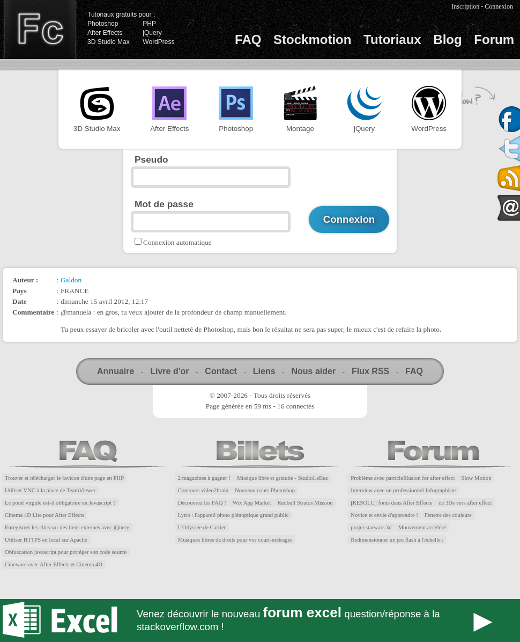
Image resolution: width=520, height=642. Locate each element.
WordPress (158, 42)
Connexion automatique (177, 242)
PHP (149, 23)
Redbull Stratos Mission (305, 503)
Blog (447, 39)
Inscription (465, 6)
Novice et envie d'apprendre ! (384, 515)
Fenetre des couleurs (448, 515)
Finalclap (39, 29)
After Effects (104, 33)
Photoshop (102, 23)
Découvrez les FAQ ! (202, 503)
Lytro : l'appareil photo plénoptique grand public (233, 515)
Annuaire (115, 371)
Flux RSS (370, 371)
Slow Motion (477, 478)
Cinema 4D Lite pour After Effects (44, 515)
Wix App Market (252, 503)
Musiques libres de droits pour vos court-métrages (235, 540)
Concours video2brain (203, 490)
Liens (264, 371)
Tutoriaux (392, 39)
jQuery (152, 33)
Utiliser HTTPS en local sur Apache (46, 540)
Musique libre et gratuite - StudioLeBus (282, 478)
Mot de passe (164, 204)
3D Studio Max (108, 42)
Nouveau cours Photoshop (265, 490)
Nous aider (313, 371)
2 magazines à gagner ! (204, 478)
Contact (221, 371)
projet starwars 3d (371, 527)
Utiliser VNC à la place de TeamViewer (50, 490)
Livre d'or (169, 371)
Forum (494, 39)
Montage (300, 109)
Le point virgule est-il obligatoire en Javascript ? (60, 503)
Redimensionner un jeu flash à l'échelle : (397, 540)
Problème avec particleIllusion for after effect (403, 478)
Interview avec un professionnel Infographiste (403, 490)
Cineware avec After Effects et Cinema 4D (53, 564)
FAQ (248, 39)
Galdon (71, 280)
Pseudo (151, 159)
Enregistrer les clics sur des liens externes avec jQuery (67, 527)
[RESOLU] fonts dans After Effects (391, 503)
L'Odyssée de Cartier (202, 527)
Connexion (499, 6)
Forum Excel (260, 620)
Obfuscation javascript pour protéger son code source (66, 552)
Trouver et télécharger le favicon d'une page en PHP (64, 478)
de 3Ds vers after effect (465, 503)
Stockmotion (312, 39)
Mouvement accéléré (422, 527)
